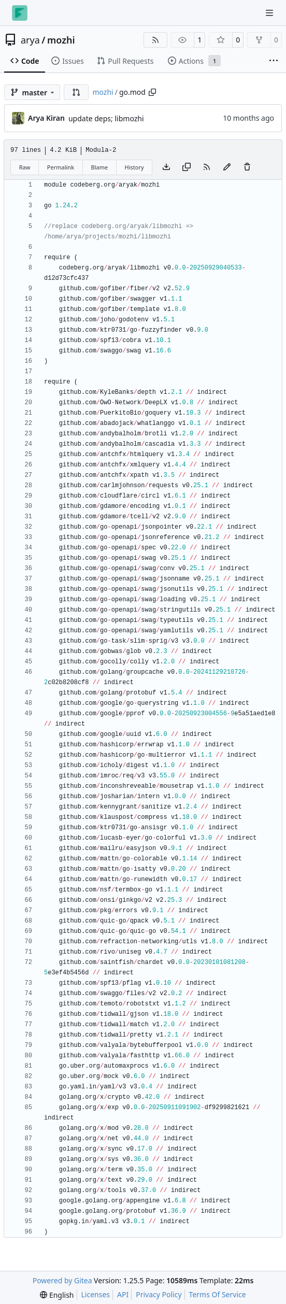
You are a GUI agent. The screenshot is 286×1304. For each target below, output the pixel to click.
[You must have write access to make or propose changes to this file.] (247, 167)
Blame (99, 167)
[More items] (273, 61)
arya (30, 40)
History (134, 167)
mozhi (61, 40)
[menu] (57, 1295)
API (122, 1294)
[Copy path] (152, 92)
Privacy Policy (158, 1294)
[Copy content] (186, 167)
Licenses (95, 1294)
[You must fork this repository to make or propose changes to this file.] (227, 167)
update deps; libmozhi (106, 118)
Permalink (60, 167)
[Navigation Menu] (270, 12)
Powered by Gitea (62, 1280)
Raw (25, 167)
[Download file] (166, 167)
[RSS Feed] (155, 40)
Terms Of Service (217, 1294)
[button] (76, 92)
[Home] (19, 13)
